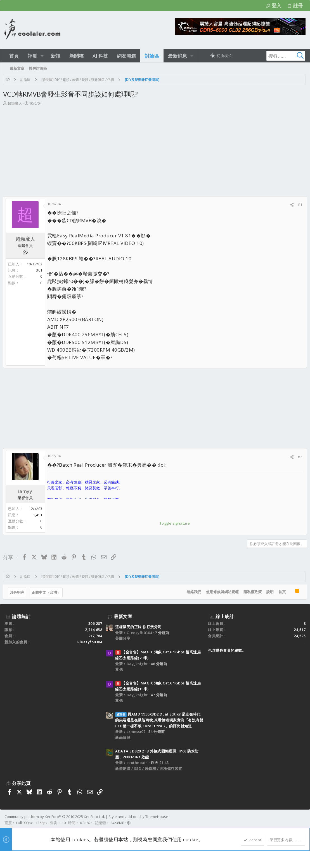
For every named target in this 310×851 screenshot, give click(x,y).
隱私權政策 (251, 591)
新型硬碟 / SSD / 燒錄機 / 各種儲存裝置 (148, 768)
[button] (42, 56)
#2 (298, 456)
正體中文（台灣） (47, 592)
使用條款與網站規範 (220, 591)
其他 (119, 669)
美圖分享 (122, 638)
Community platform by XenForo (54, 816)
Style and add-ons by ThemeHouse (138, 816)
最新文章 (123, 616)
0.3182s (86, 822)
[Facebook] (303, 819)
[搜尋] (270, 55)
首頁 (280, 591)
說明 (268, 591)
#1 (298, 204)
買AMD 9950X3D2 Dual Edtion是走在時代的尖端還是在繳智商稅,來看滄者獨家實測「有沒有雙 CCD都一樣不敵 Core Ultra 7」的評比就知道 (159, 720)
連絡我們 (192, 591)
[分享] (290, 204)
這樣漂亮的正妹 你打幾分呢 (138, 626)
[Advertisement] (154, 148)
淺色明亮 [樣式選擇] (18, 592)
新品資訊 (122, 737)
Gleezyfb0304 (89, 641)
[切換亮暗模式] (221, 56)
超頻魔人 (16, 103)
